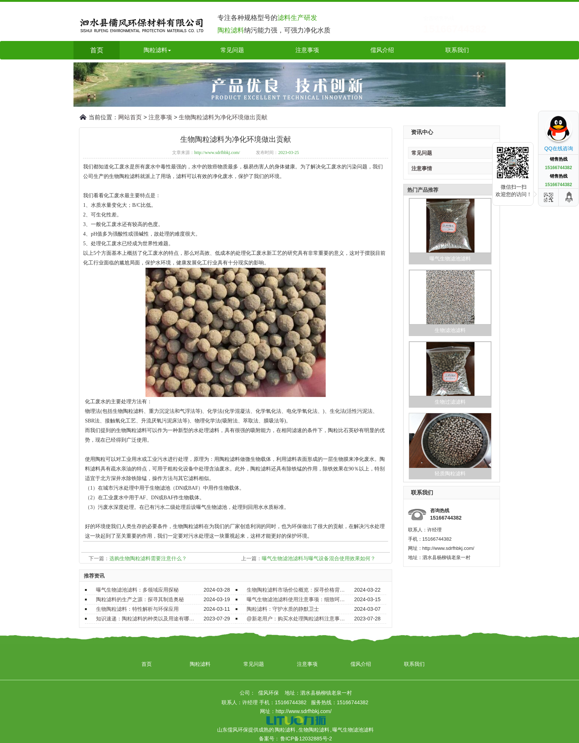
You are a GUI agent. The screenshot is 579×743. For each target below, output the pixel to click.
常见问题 (232, 50)
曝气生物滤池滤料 (450, 258)
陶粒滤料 (200, 664)
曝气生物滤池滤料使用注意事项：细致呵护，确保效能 (296, 599)
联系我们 (457, 50)
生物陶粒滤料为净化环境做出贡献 (223, 117)
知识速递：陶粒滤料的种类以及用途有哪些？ (145, 619)
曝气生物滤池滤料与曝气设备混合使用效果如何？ (319, 558)
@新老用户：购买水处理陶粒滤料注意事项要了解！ (296, 619)
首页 (96, 50)
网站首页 (130, 117)
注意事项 (307, 50)
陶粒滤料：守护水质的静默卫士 (283, 609)
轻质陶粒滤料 (450, 473)
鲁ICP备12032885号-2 (306, 739)
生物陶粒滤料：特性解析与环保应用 (137, 609)
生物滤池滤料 (450, 330)
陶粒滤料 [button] (157, 50)
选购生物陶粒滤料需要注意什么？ (148, 558)
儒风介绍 (382, 50)
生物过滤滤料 (450, 402)
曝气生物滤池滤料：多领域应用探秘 (137, 590)
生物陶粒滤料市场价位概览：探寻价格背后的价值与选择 (296, 590)
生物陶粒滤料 (313, 730)
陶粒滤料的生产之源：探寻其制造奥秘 (140, 599)
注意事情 (421, 168)
